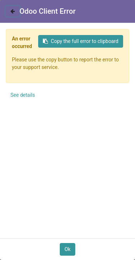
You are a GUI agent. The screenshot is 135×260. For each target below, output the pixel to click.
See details (22, 95)
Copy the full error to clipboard (80, 41)
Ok (67, 249)
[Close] (12, 11)
